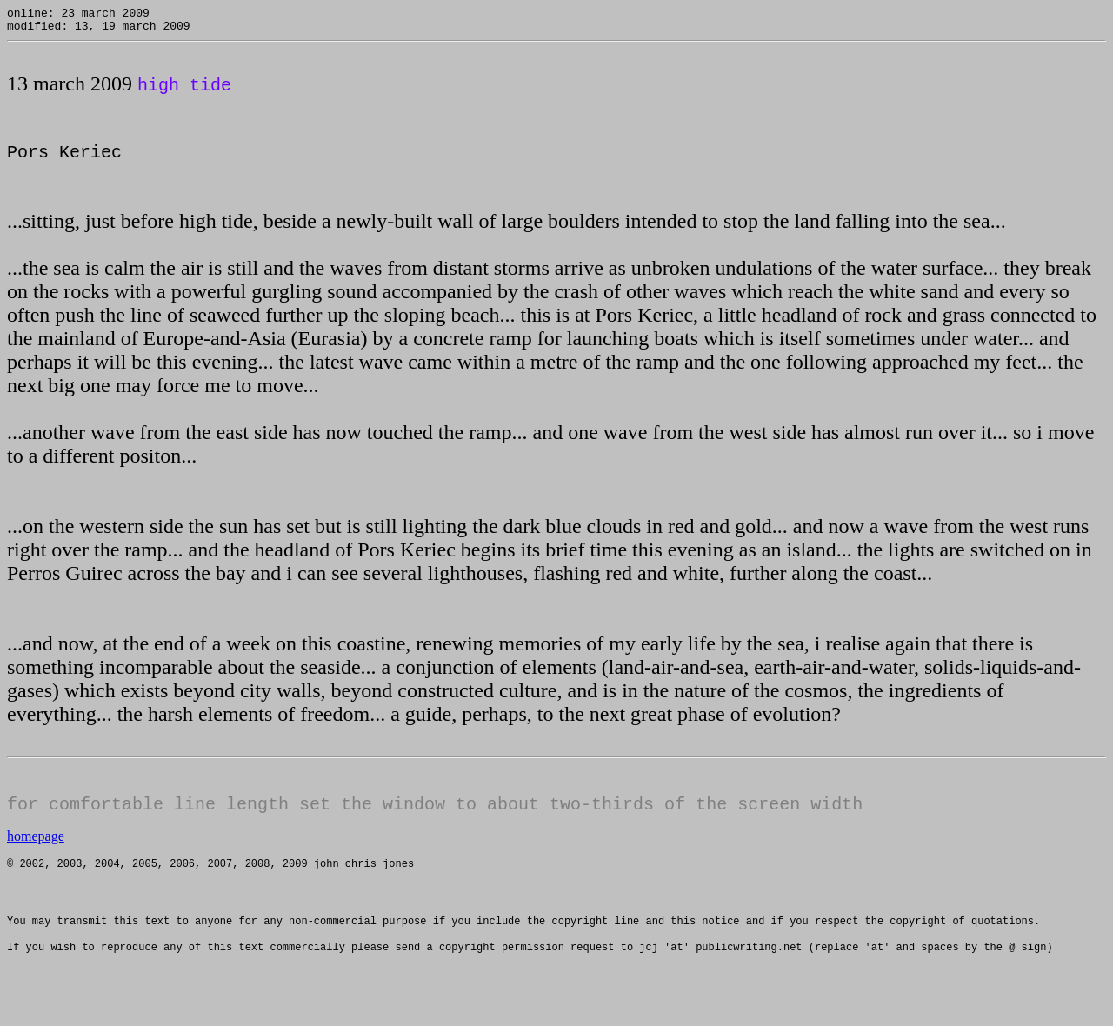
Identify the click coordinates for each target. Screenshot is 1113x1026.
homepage (35, 848)
